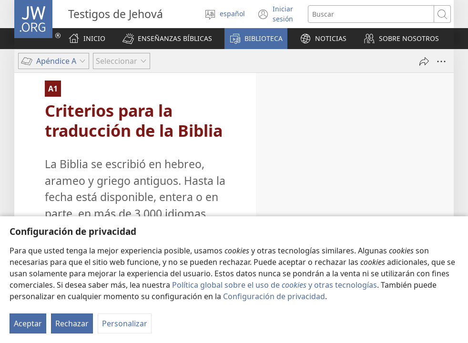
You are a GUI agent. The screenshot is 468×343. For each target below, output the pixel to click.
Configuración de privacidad (274, 296)
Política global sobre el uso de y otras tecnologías (274, 285)
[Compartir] (424, 61)
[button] (167, 38)
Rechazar (72, 323)
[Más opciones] (441, 61)
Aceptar (28, 323)
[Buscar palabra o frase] (371, 14)
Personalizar (124, 323)
